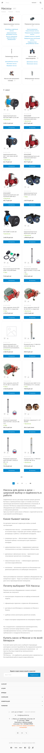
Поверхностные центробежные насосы (32, 42)
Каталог (4, 684)
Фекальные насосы (32, 64)
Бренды (3, 692)
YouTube (22, 733)
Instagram (18, 733)
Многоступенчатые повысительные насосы (32, 30)
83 (30, 483)
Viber (26, 733)
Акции (3, 688)
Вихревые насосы (12, 65)
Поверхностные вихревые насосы (32, 33)
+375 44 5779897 (17, 712)
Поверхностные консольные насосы (32, 39)
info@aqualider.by (23, 715)
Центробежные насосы (11, 61)
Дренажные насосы (32, 61)
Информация (5, 701)
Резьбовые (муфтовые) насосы (11, 30)
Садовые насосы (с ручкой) (32, 36)
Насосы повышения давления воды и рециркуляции (11, 38)
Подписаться (34, 675)
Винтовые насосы (12, 63)
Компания (4, 697)
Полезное (4, 705)
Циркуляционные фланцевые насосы (11, 33)
